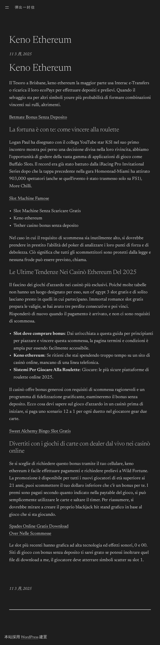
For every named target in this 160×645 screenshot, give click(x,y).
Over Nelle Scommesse (30, 533)
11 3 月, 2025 (20, 54)
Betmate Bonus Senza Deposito (38, 117)
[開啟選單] (7, 7)
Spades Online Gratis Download (38, 526)
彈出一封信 (25, 7)
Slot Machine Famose (29, 198)
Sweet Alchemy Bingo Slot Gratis (40, 431)
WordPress (29, 637)
